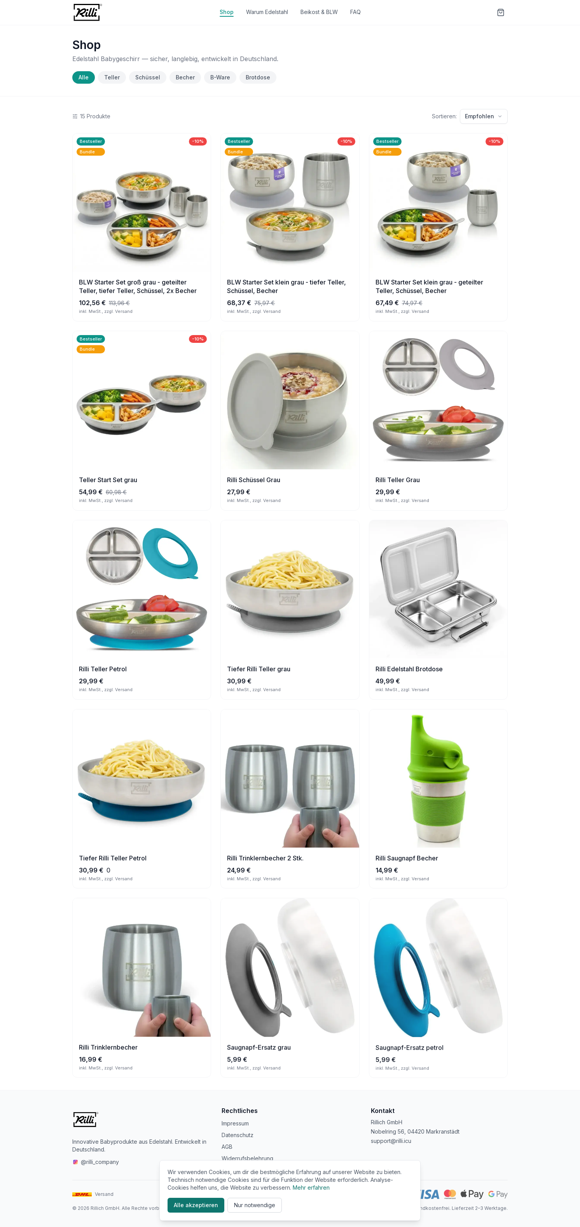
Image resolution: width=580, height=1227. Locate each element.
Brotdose (258, 77)
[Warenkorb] (501, 12)
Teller (112, 77)
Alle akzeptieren (196, 1205)
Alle (84, 77)
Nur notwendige (254, 1205)
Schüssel (147, 77)
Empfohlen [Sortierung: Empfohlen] (484, 116)
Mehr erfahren (311, 1187)
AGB (227, 1146)
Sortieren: (444, 116)
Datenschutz (237, 1135)
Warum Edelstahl (267, 12)
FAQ (355, 12)
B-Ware (220, 77)
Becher (185, 77)
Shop (227, 12)
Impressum (235, 1123)
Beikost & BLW (319, 12)
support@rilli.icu (391, 1140)
